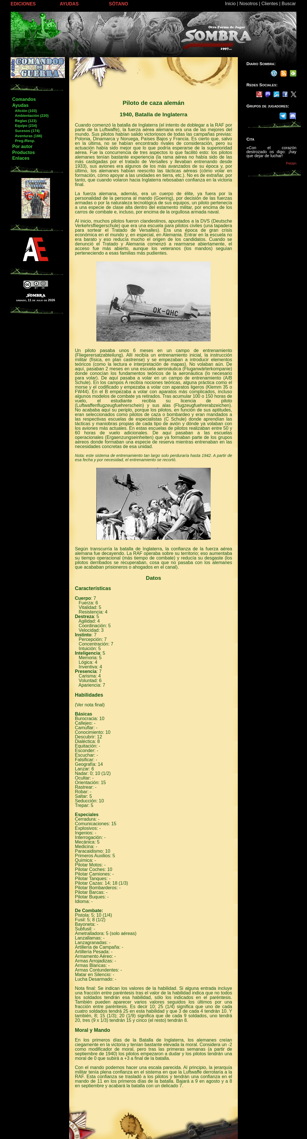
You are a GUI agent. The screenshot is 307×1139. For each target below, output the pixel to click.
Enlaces (20, 158)
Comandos (24, 99)
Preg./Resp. (23, 141)
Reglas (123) (24, 121)
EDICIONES (23, 3)
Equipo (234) (24, 125)
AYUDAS (69, 3)
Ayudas (20, 105)
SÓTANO (118, 3)
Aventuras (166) (27, 136)
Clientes (269, 3)
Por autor (22, 146)
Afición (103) (24, 111)
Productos (23, 152)
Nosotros (248, 3)
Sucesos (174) (26, 131)
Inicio (230, 3)
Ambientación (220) (30, 115)
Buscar (289, 3)
